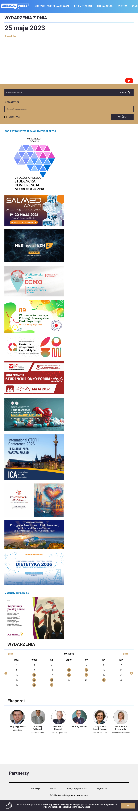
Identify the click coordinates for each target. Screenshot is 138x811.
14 (121, 670)
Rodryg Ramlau (79, 726)
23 (34, 680)
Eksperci (16, 700)
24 (51, 680)
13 (104, 670)
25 (69, 680)
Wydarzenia (21, 644)
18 (69, 675)
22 (17, 680)
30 (34, 685)
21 (121, 675)
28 (121, 680)
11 (69, 670)
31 (51, 685)
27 (104, 680)
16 (34, 675)
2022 (10, 654)
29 (17, 685)
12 (86, 670)
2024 (125, 654)
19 (86, 675)
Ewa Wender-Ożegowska (120, 727)
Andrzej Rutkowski (38, 727)
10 (51, 670)
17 (51, 675)
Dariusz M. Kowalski (58, 727)
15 (17, 675)
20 (104, 675)
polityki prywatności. (80, 807)
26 (86, 680)
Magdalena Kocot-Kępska (100, 727)
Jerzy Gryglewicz (17, 726)
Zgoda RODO (14, 117)
